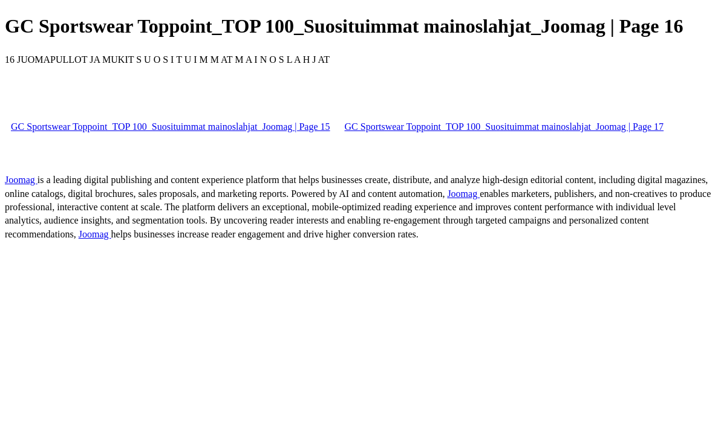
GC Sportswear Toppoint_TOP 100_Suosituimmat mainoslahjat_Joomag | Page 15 (170, 126)
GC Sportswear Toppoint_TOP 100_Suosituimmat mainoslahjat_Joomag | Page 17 (504, 126)
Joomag (21, 180)
